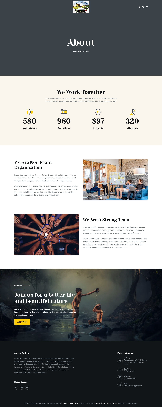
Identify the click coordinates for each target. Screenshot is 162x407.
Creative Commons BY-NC (70, 403)
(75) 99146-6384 (130, 378)
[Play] (115, 179)
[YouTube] (139, 7)
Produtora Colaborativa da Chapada (105, 403)
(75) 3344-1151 (129, 371)
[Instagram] (143, 7)
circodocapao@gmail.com (133, 386)
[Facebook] (147, 7)
